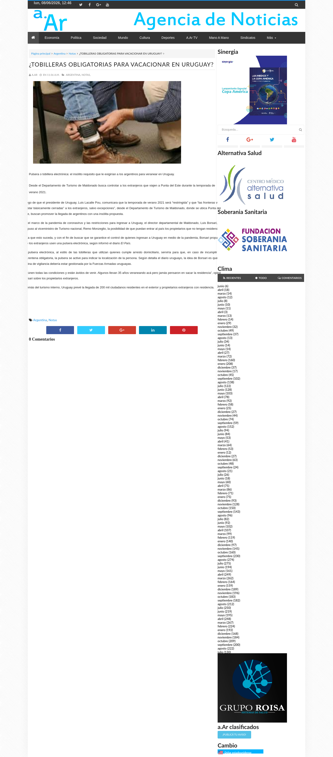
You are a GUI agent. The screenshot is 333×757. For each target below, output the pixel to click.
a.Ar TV (191, 38)
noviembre (225, 327)
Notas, (86, 74)
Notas (72, 53)
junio (221, 286)
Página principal (40, 53)
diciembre (224, 367)
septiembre (225, 334)
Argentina (59, 53)
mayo (221, 308)
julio (220, 301)
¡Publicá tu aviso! (234, 734)
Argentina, (73, 74)
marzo (222, 293)
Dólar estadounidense (238, 752)
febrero (222, 319)
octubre (223, 330)
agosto (222, 297)
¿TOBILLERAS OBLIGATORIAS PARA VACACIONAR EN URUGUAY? (121, 64)
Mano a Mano (219, 38)
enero (221, 323)
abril (220, 290)
